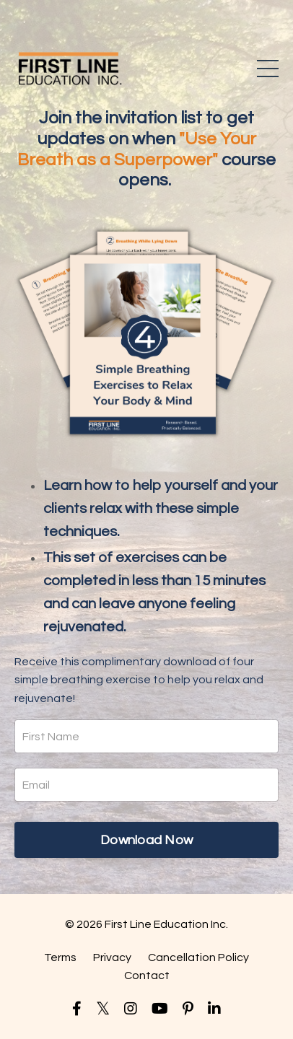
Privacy (112, 957)
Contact (147, 975)
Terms (60, 957)
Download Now (146, 840)
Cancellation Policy (198, 957)
